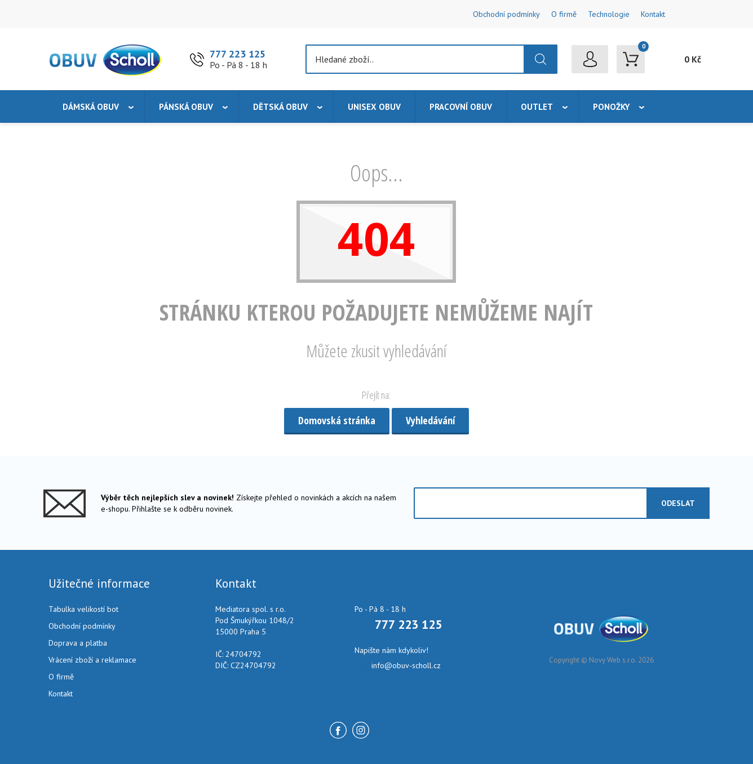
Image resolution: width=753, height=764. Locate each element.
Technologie (609, 14)
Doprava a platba (77, 643)
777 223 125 (237, 53)
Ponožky (611, 106)
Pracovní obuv (460, 106)
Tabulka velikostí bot (83, 609)
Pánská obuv (186, 106)
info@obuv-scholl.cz (406, 665)
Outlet (537, 106)
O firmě (564, 14)
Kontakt (653, 14)
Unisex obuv (374, 106)
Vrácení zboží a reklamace (92, 660)
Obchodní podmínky (506, 14)
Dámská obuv (91, 106)
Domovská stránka (336, 420)
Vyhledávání (430, 420)
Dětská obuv (280, 106)
